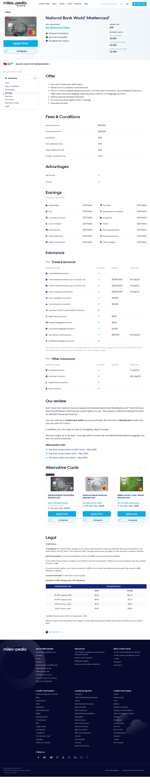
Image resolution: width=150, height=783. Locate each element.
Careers (39, 662)
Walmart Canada (43, 742)
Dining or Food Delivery (123, 710)
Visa (115, 701)
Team (38, 659)
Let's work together (112, 770)
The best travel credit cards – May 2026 (68, 453)
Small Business (120, 733)
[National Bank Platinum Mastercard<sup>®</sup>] (96, 484)
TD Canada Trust (43, 736)
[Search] (121, 3)
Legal (7, 106)
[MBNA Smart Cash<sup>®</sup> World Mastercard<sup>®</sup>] (131, 484)
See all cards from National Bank (32, 64)
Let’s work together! (44, 681)
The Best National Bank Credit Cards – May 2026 (73, 449)
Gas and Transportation (124, 713)
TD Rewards (80, 739)
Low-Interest (119, 723)
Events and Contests (83, 658)
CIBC (38, 704)
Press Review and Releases (47, 665)
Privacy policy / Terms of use (132, 770)
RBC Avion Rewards (83, 733)
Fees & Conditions (12, 86)
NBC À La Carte (81, 730)
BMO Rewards (80, 707)
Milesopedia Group (43, 668)
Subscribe (140, 4)
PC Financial (41, 720)
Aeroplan (117, 662)
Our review (9, 100)
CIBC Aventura (81, 710)
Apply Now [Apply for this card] (20, 43)
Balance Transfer (121, 707)
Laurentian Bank (42, 710)
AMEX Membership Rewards (86, 697)
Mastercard (118, 697)
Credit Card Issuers (45, 690)
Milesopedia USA (42, 671)
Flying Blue (79, 717)
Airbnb (116, 704)
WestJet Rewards (82, 746)
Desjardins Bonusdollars (85, 713)
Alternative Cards (12, 103)
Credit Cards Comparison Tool (126, 655)
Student (117, 736)
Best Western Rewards (84, 704)
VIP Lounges (119, 742)
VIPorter (78, 742)
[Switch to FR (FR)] (127, 4)
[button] (139, 467)
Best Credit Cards (122, 648)
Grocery (117, 717)
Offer (7, 83)
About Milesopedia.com (46, 652)
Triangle (39, 739)
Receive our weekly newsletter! (87, 664)
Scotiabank (40, 730)
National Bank (41, 717)
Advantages (10, 90)
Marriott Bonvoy (81, 726)
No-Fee (117, 726)
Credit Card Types (122, 690)
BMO (38, 697)
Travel (116, 659)
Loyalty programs (83, 690)
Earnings (8, 93)
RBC (37, 723)
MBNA (38, 713)
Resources (80, 648)
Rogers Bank (41, 726)
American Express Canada (47, 694)
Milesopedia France (44, 675)
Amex (116, 694)
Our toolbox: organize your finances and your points (90, 653)
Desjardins (40, 707)
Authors (39, 655)
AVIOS (77, 701)
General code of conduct (46, 678)
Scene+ (78, 736)
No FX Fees (118, 730)
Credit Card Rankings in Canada (127, 652)
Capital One (41, 701)
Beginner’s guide (81, 661)
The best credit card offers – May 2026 (68, 457)
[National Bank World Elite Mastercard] (62, 484)
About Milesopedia (44, 648)
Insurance (9, 96)
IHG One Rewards (82, 723)
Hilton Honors (80, 720)
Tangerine (40, 733)
